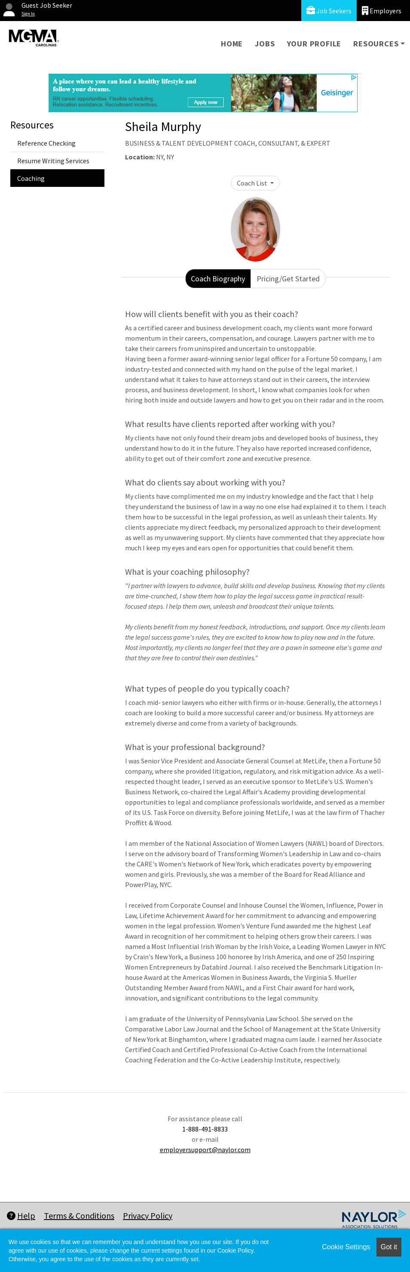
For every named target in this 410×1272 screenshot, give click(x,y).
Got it (389, 1247)
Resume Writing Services (53, 160)
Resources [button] (375, 44)
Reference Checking (46, 143)
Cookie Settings (346, 1247)
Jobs (265, 44)
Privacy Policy (147, 1215)
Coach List (253, 183)
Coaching (31, 178)
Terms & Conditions (79, 1215)
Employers (381, 10)
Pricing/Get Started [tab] (288, 279)
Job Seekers (329, 10)
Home (232, 44)
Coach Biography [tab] (218, 279)
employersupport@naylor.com (205, 1149)
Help (21, 1215)
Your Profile (314, 44)
